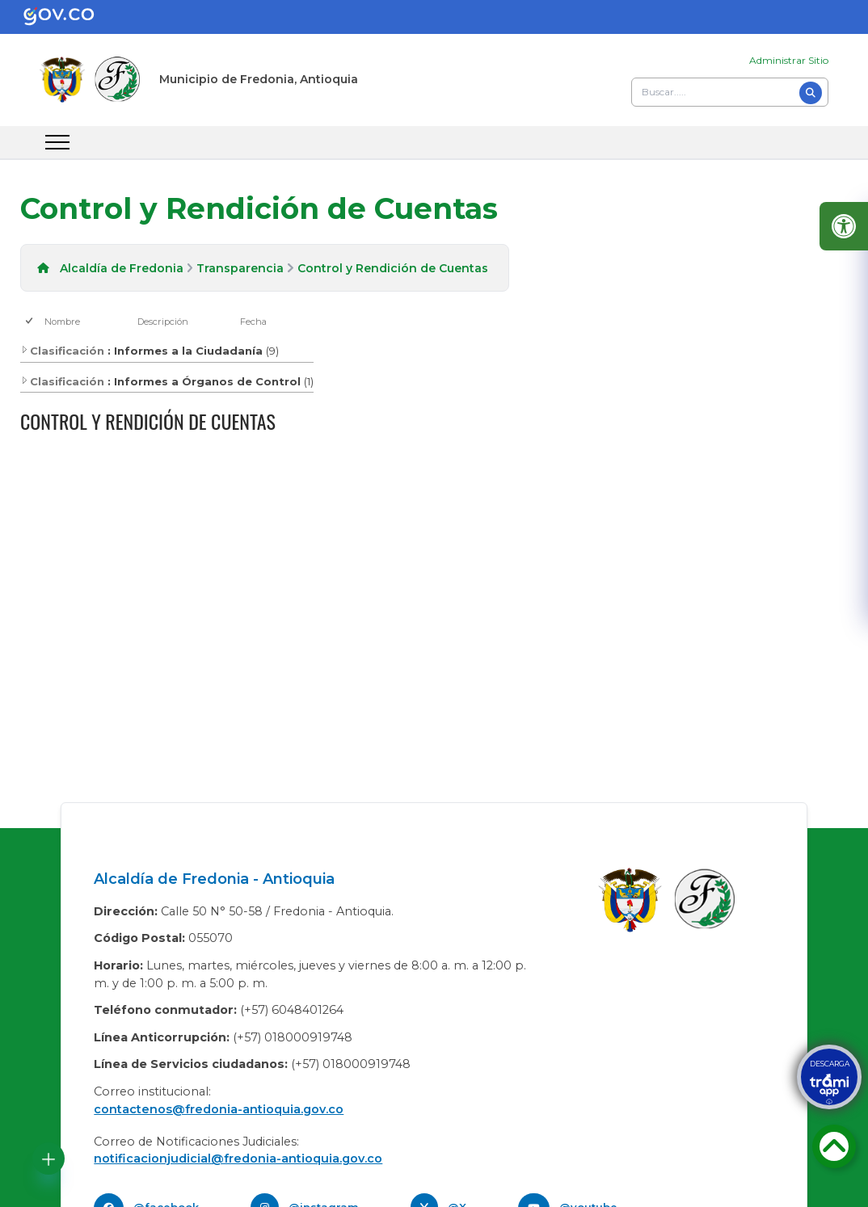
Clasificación (62, 350)
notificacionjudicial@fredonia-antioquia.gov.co (238, 1158)
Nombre (62, 321)
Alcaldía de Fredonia (121, 268)
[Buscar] (810, 93)
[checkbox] (30, 322)
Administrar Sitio (788, 60)
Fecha (253, 321)
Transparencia (240, 268)
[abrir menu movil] (57, 142)
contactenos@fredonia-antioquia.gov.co (218, 1109)
